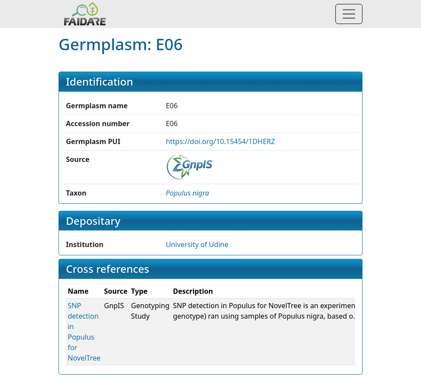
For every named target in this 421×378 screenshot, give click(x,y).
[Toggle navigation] (348, 14)
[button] (187, 193)
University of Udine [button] (197, 244)
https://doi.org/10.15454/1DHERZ (220, 141)
